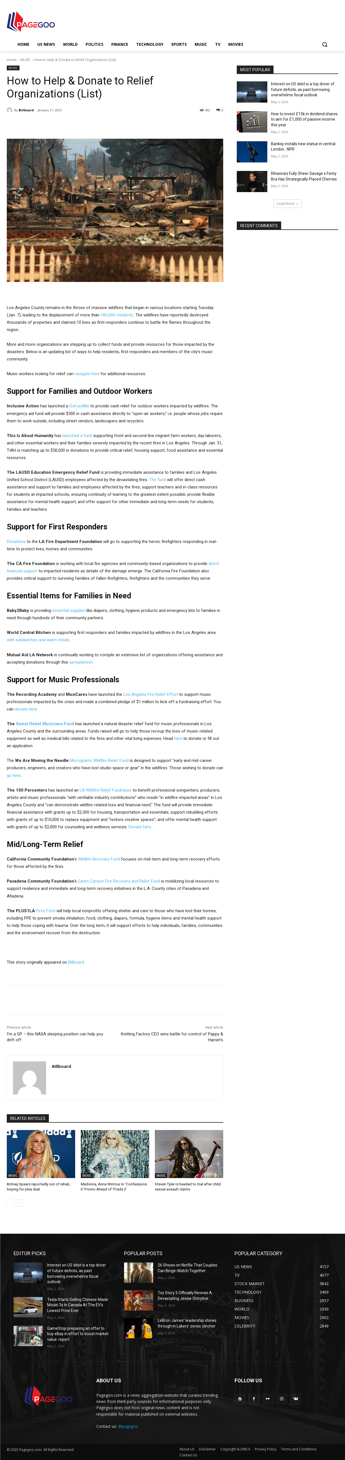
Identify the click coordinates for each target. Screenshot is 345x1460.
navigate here (87, 373)
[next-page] (19, 1203)
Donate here (140, 826)
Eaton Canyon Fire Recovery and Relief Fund (119, 881)
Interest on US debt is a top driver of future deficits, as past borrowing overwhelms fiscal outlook (303, 89)
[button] (324, 44)
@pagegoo (128, 1426)
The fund (157, 479)
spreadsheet (80, 662)
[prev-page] (10, 1203)
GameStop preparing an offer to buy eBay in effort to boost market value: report (78, 1333)
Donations (16, 541)
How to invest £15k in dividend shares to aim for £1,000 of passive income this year (304, 119)
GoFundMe (79, 406)
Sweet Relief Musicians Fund (45, 723)
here (178, 738)
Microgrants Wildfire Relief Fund (99, 760)
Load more (287, 203)
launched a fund (77, 435)
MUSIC (25, 59)
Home (12, 59)
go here (14, 775)
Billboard (26, 110)
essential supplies (69, 610)
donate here (26, 709)
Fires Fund (46, 910)
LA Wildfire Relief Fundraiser (106, 790)
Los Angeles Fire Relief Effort (150, 694)
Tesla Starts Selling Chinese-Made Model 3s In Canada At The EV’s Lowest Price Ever (77, 1305)
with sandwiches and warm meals (38, 639)
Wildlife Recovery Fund (99, 859)
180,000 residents (117, 315)
